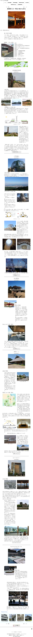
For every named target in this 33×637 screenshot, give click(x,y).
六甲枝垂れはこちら (16, 275)
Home (5, 2)
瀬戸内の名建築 (15, 2)
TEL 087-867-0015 (16, 636)
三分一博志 (27, 2)
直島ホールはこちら (16, 453)
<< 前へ (8, 7)
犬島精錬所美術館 (21, 50)
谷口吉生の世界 (20, 4)
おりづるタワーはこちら (16, 542)
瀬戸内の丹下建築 (21, 2)
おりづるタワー (21, 55)
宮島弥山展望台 (21, 53)
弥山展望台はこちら (16, 348)
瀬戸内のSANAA (13, 4)
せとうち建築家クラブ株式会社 (16, 631)
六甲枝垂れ (20, 52)
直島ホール (20, 54)
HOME (1, 0)
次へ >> (25, 7)
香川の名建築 (9, 2)
